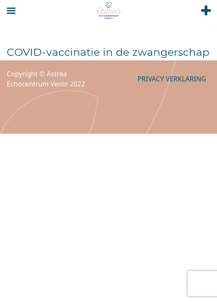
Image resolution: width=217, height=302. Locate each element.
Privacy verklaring (172, 79)
